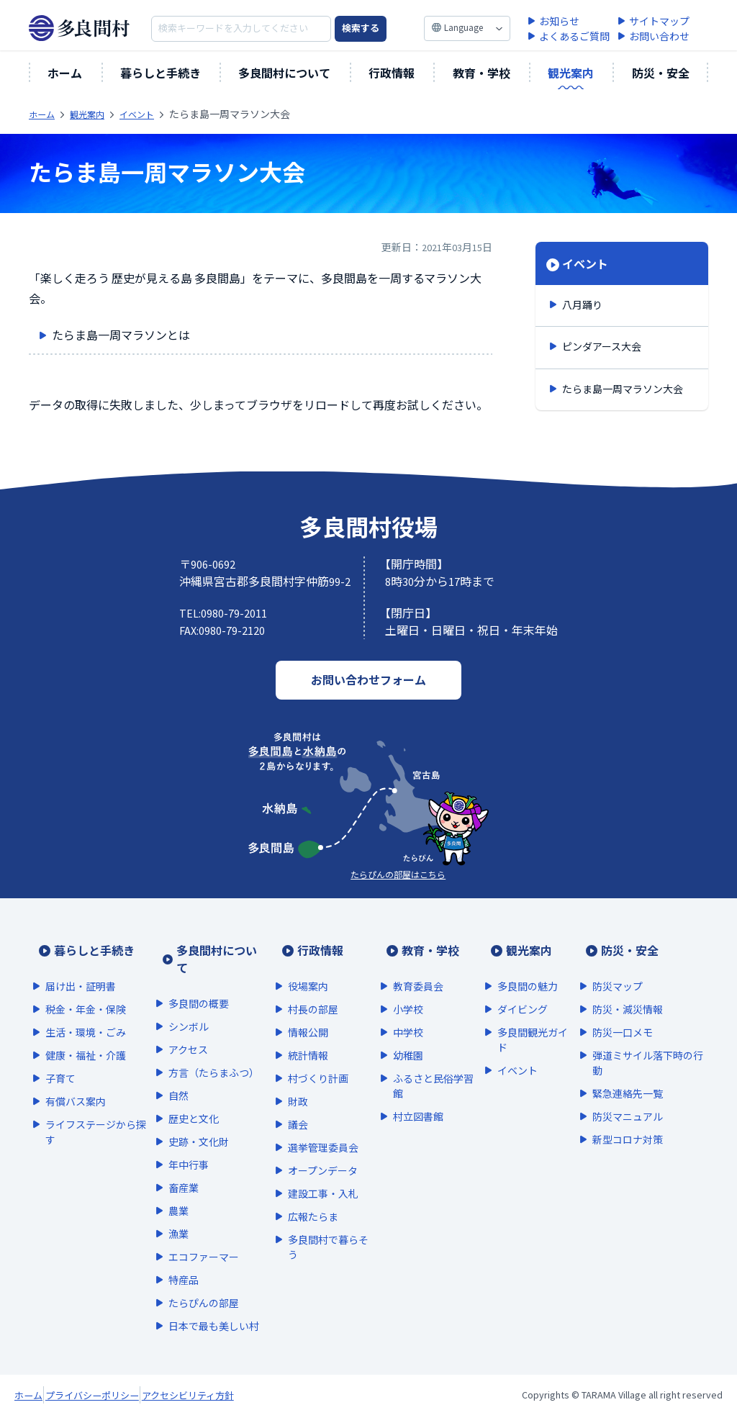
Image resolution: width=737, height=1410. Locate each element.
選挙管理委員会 (314, 1127)
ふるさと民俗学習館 (425, 1066)
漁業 (181, 1214)
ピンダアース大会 (601, 346)
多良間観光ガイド (527, 1020)
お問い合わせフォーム (368, 680)
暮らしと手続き (160, 73)
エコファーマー (206, 1237)
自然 (181, 1076)
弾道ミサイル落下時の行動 (644, 1043)
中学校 (400, 1012)
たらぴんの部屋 (206, 1283)
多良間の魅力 (522, 966)
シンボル (191, 1006)
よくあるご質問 (574, 37)
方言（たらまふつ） (214, 1053)
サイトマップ (659, 22)
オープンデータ (313, 1150)
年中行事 (191, 1145)
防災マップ (614, 966)
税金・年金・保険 (85, 989)
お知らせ (559, 22)
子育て (60, 1058)
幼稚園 (400, 1035)
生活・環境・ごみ (85, 1012)
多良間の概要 (201, 983)
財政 (289, 1081)
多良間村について (284, 73)
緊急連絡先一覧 (624, 1073)
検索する (360, 28)
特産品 (186, 1260)
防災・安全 (660, 73)
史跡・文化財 (201, 1122)
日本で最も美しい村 (211, 1314)
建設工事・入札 (314, 1173)
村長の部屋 (304, 989)
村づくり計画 (309, 1058)
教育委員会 (410, 966)
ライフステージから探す (95, 1112)
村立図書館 (410, 1096)
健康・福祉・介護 (85, 1035)
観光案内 (571, 73)
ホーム (65, 73)
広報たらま (304, 1196)
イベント (585, 264)
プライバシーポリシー (137, 1390)
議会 (289, 1104)
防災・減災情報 (624, 989)
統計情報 (299, 1035)
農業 (181, 1191)
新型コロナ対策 (624, 1119)
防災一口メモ (619, 1012)
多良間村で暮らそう (319, 1228)
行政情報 (391, 73)
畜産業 (186, 1168)
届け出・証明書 (80, 966)
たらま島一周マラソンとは (124, 337)
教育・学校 (481, 73)
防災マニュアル (624, 1096)
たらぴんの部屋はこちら (398, 874)
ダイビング (517, 989)
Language (463, 28)
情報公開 (299, 1012)
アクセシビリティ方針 (280, 1390)
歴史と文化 (196, 1099)
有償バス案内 (75, 1081)
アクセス (191, 1029)
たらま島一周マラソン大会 (622, 389)
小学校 (400, 989)
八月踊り (582, 305)
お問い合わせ (659, 37)
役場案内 (299, 966)
